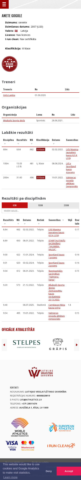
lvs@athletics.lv (31, 399)
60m (15, 205)
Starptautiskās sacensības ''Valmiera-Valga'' (55, 275)
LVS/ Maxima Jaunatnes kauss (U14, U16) (72, 154)
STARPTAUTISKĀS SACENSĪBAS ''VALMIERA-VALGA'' (56, 245)
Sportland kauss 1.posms (56, 256)
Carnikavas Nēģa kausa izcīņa (56, 306)
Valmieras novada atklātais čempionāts (72, 182)
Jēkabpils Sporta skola (14, 120)
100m (40, 205)
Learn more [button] (10, 477)
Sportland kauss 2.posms (56, 264)
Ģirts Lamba (9, 95)
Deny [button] (49, 471)
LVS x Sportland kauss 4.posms (71, 168)
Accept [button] (69, 471)
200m (66, 205)
